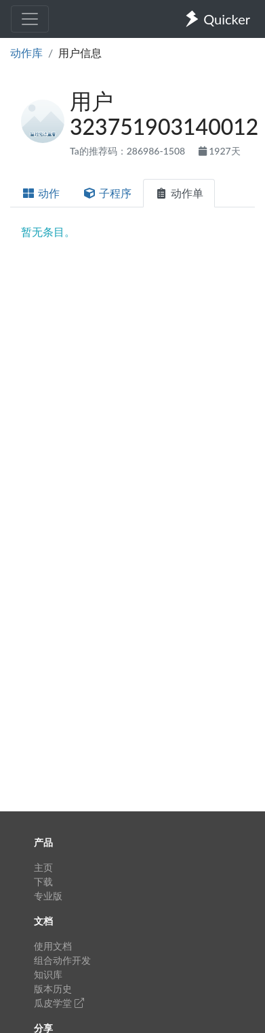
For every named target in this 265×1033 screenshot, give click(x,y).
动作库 (26, 52)
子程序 (107, 192)
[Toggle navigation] (30, 19)
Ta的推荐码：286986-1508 (129, 151)
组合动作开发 (62, 960)
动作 (41, 192)
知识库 (48, 974)
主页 (43, 867)
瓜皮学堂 (59, 1003)
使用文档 (53, 946)
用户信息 (80, 52)
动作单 (179, 192)
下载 (43, 881)
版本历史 (53, 988)
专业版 (48, 896)
